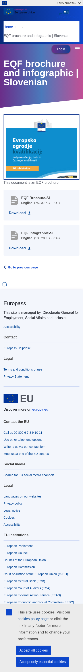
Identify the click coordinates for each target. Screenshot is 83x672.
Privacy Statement (16, 376)
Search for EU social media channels (29, 475)
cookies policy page (33, 619)
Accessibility (12, 327)
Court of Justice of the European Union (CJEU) (36, 574)
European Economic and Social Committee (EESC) (39, 602)
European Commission (19, 567)
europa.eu (40, 409)
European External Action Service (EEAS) (32, 595)
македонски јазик (67, 14)
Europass (15, 303)
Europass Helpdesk (17, 348)
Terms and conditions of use (23, 369)
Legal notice (12, 510)
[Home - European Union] (29, 14)
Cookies (9, 517)
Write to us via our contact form (25, 446)
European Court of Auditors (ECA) (27, 588)
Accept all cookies (33, 650)
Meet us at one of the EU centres (26, 453)
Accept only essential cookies (42, 662)
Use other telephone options (23, 439)
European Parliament (18, 546)
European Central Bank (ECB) (24, 581)
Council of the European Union (25, 560)
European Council (16, 553)
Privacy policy (13, 503)
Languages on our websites (22, 496)
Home (8, 27)
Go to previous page (23, 267)
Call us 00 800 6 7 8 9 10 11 (23, 432)
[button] (41, 147)
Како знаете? (68, 3)
